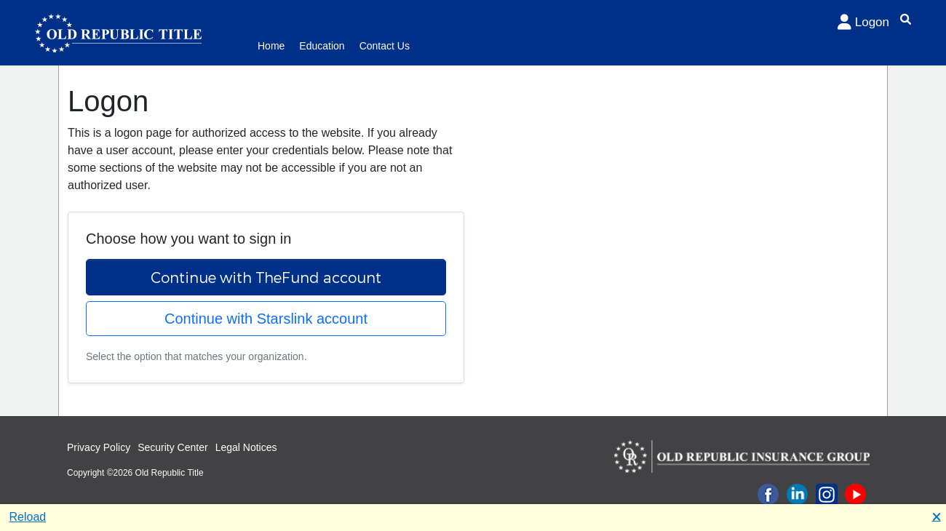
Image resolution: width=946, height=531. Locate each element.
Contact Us (384, 46)
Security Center (172, 447)
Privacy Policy (98, 447)
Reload (28, 517)
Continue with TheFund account (266, 277)
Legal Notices (246, 447)
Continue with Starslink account (265, 319)
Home (271, 46)
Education (321, 46)
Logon (863, 22)
